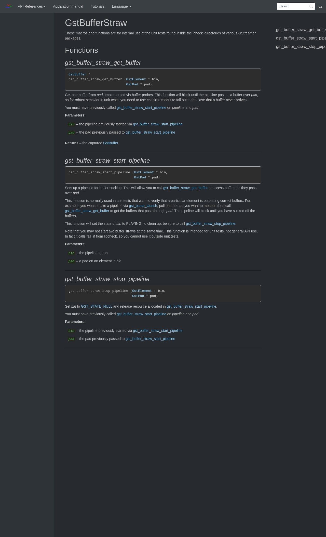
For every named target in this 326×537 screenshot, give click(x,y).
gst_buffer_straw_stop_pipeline (210, 223)
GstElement (136, 79)
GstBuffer (77, 74)
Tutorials (97, 6)
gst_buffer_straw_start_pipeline (141, 108)
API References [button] (31, 6)
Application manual (68, 6)
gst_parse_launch (143, 206)
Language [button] (121, 6)
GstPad (132, 84)
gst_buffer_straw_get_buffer (185, 188)
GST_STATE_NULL (96, 306)
